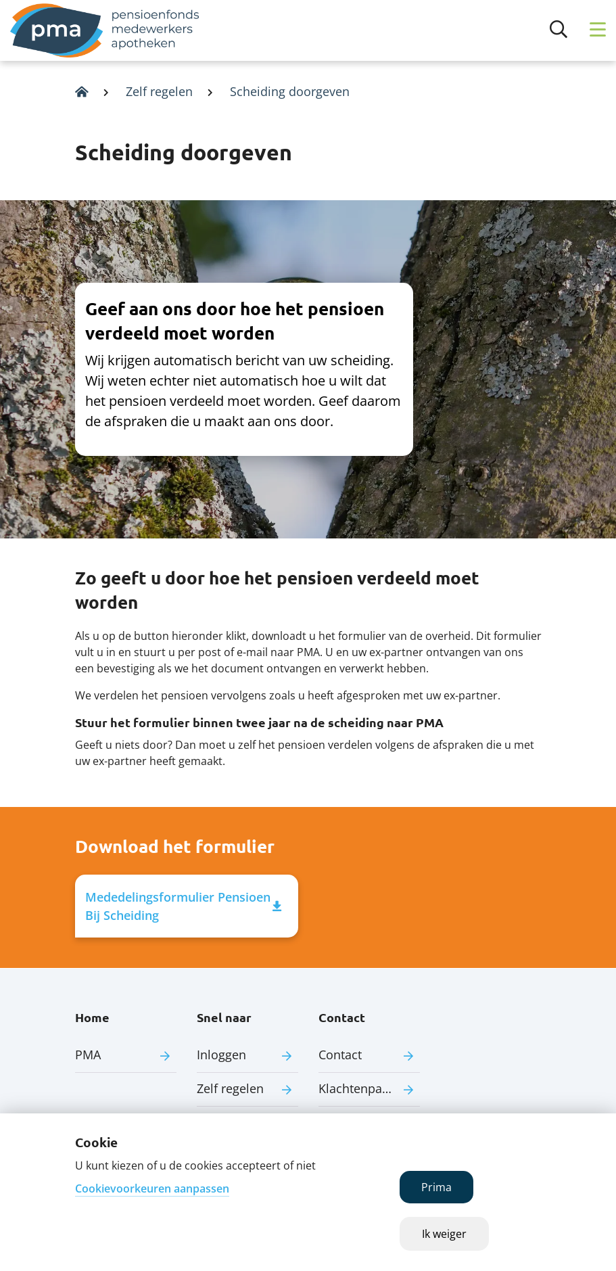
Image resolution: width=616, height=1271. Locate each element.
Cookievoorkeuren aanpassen (152, 1188)
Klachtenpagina (362, 1088)
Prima (436, 1187)
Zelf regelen (159, 91)
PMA (88, 1054)
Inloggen (221, 1054)
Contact (340, 1054)
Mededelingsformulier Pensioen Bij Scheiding (183, 906)
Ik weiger (444, 1233)
